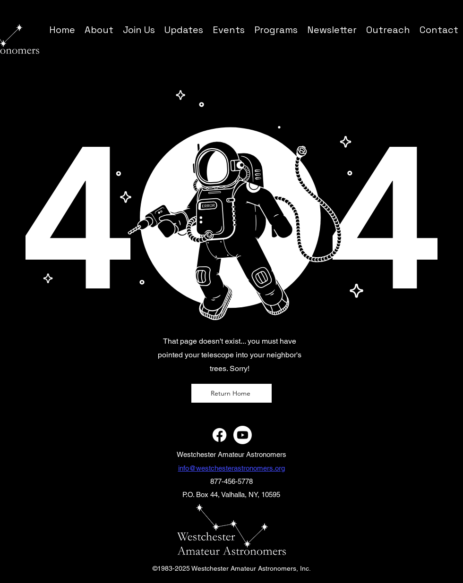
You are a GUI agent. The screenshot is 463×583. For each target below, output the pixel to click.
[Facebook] (219, 435)
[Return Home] (231, 393)
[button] (275, 29)
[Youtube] (242, 435)
